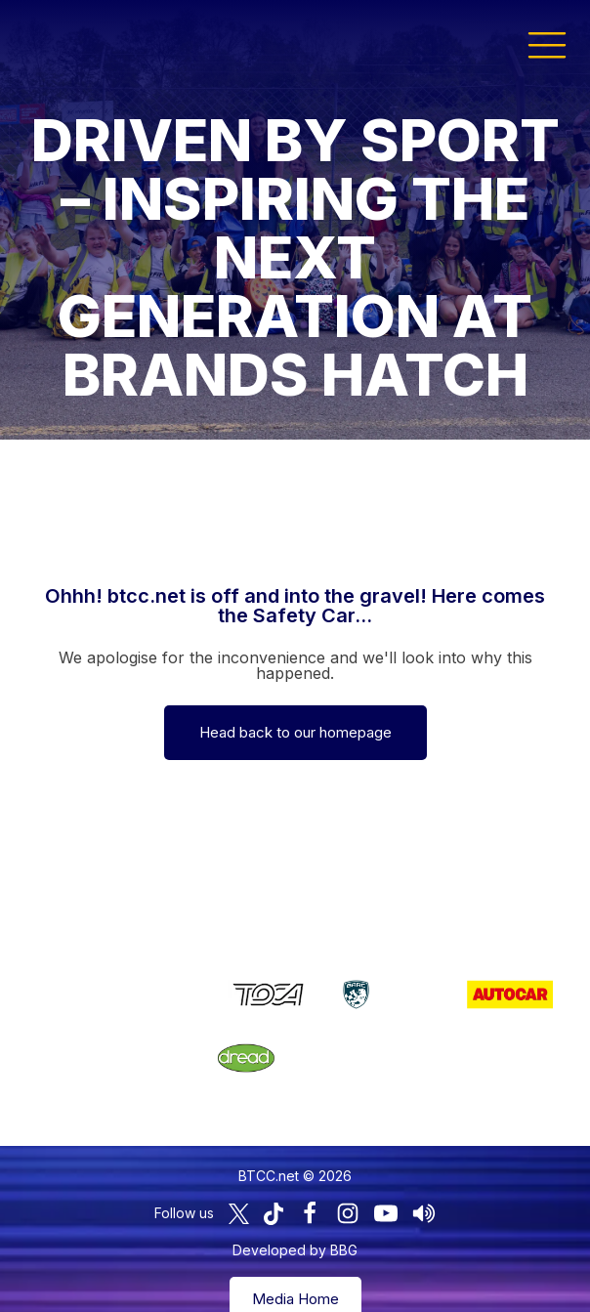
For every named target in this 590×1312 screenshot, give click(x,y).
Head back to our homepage (295, 732)
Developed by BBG (295, 1220)
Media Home (295, 1269)
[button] (547, 44)
